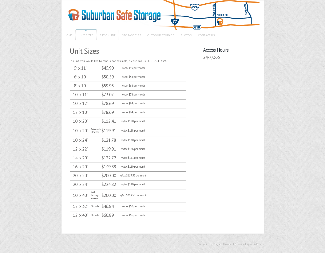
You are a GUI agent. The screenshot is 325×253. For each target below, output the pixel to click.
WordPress (257, 244)
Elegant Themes (222, 244)
